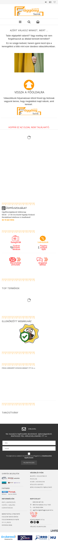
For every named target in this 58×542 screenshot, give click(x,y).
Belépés (46, 2)
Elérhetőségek (7, 508)
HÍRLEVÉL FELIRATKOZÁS (38, 526)
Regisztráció (42, 476)
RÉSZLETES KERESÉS (36, 484)
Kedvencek (54, 2)
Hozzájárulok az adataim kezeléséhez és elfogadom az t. (29, 457)
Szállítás (12, 505)
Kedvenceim (40, 482)
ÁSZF (3, 502)
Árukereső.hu (8, 539)
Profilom (33, 479)
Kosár (32, 482)
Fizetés (4, 505)
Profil (50, 2)
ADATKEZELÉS (11, 502)
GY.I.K (4, 522)
